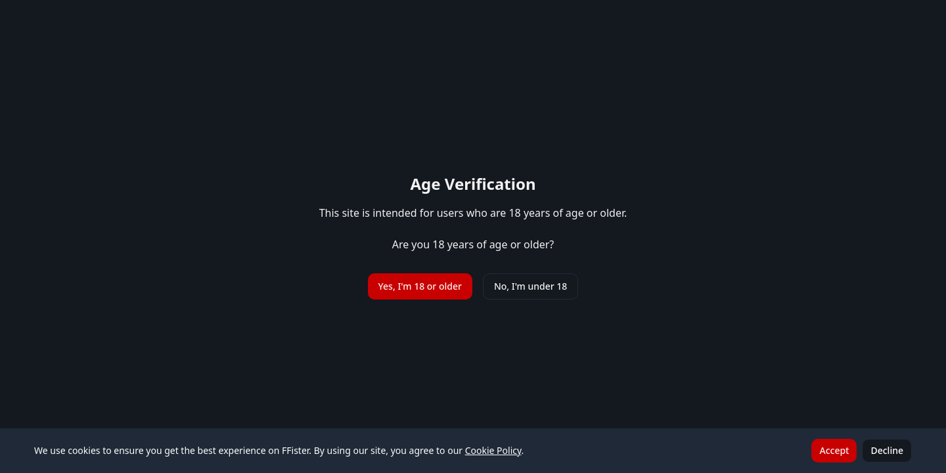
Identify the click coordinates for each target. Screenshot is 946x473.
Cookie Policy (493, 450)
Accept (834, 450)
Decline (886, 450)
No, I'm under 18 (530, 286)
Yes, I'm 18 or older (420, 286)
